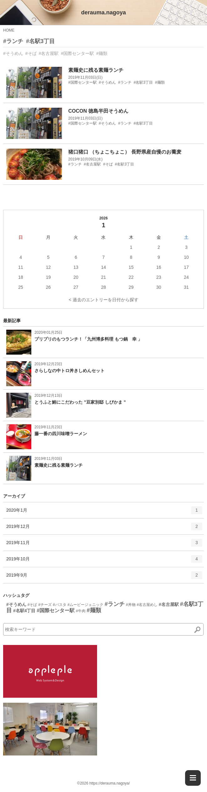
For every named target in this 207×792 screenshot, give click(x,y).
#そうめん (13, 53)
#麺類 (101, 53)
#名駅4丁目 (24, 610)
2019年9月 (104, 577)
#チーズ (45, 605)
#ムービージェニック (85, 605)
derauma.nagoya (103, 12)
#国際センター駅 (77, 53)
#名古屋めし (147, 605)
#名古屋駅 (49, 53)
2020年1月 (104, 512)
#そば (31, 53)
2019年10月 (104, 561)
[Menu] (193, 778)
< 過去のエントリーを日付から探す (103, 299)
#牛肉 (80, 611)
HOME (8, 30)
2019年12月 (104, 528)
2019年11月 (104, 545)
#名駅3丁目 (40, 41)
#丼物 (131, 605)
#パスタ (59, 605)
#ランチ (13, 41)
